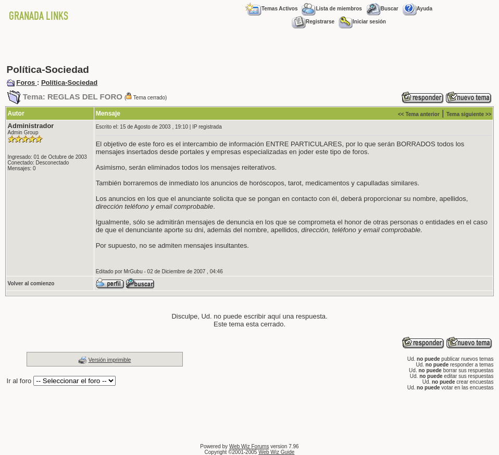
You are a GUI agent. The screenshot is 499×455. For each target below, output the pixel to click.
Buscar (382, 8)
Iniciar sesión (362, 21)
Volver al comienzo (31, 283)
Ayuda (417, 8)
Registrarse (313, 21)
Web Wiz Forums (249, 446)
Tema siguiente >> (469, 114)
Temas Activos (271, 8)
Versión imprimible (110, 360)
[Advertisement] (249, 46)
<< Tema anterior (419, 114)
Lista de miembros (331, 8)
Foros (26, 82)
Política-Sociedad (69, 82)
